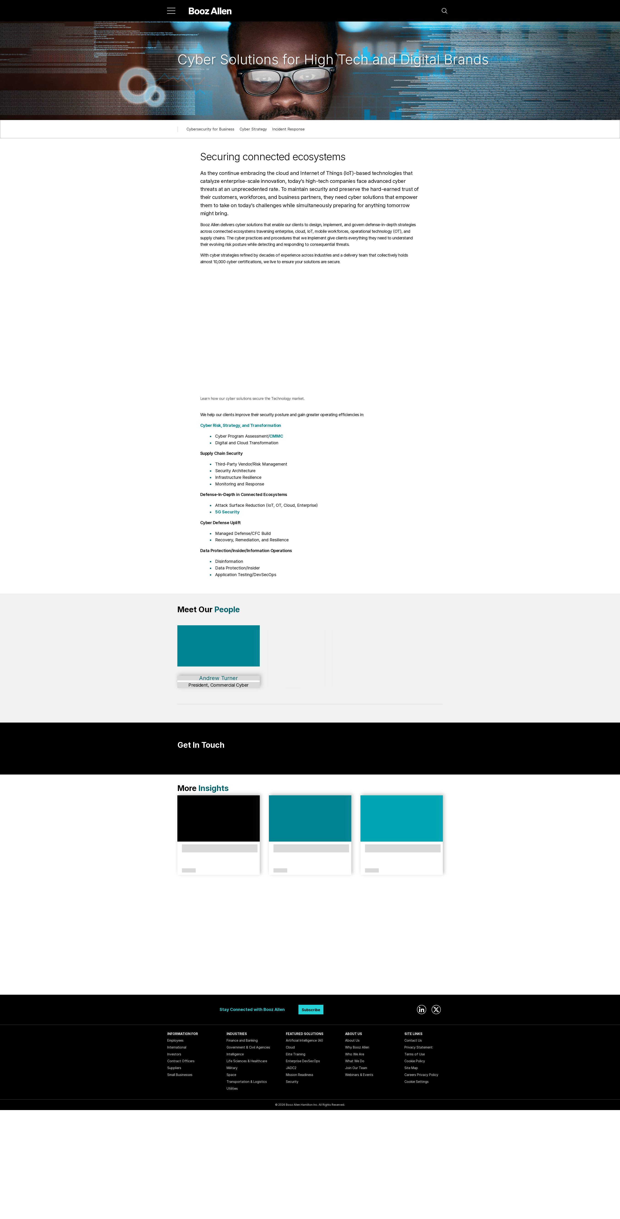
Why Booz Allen (357, 1047)
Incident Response (288, 129)
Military (232, 1068)
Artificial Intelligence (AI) (304, 1040)
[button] (444, 11)
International (176, 1047)
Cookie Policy (414, 1061)
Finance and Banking (242, 1040)
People (227, 609)
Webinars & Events (359, 1075)
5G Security (227, 511)
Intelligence (235, 1054)
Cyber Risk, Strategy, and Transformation (240, 425)
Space (231, 1075)
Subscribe (311, 1010)
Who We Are (354, 1054)
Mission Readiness (299, 1075)
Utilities (232, 1088)
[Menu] (171, 11)
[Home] (210, 10)
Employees (175, 1040)
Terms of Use (414, 1054)
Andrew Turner (218, 678)
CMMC (276, 436)
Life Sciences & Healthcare (247, 1061)
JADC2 (291, 1068)
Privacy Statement (418, 1047)
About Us (352, 1040)
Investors (174, 1054)
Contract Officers (181, 1061)
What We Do (354, 1061)
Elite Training (295, 1054)
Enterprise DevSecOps (303, 1061)
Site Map (411, 1068)
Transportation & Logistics (247, 1082)
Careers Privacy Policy (421, 1075)
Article (189, 870)
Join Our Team (356, 1068)
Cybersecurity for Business (210, 129)
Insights (213, 788)
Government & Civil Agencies (248, 1047)
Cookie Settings (416, 1082)
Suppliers (174, 1068)
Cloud (290, 1047)
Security (292, 1082)
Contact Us (413, 1040)
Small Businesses (179, 1075)
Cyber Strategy (253, 129)
